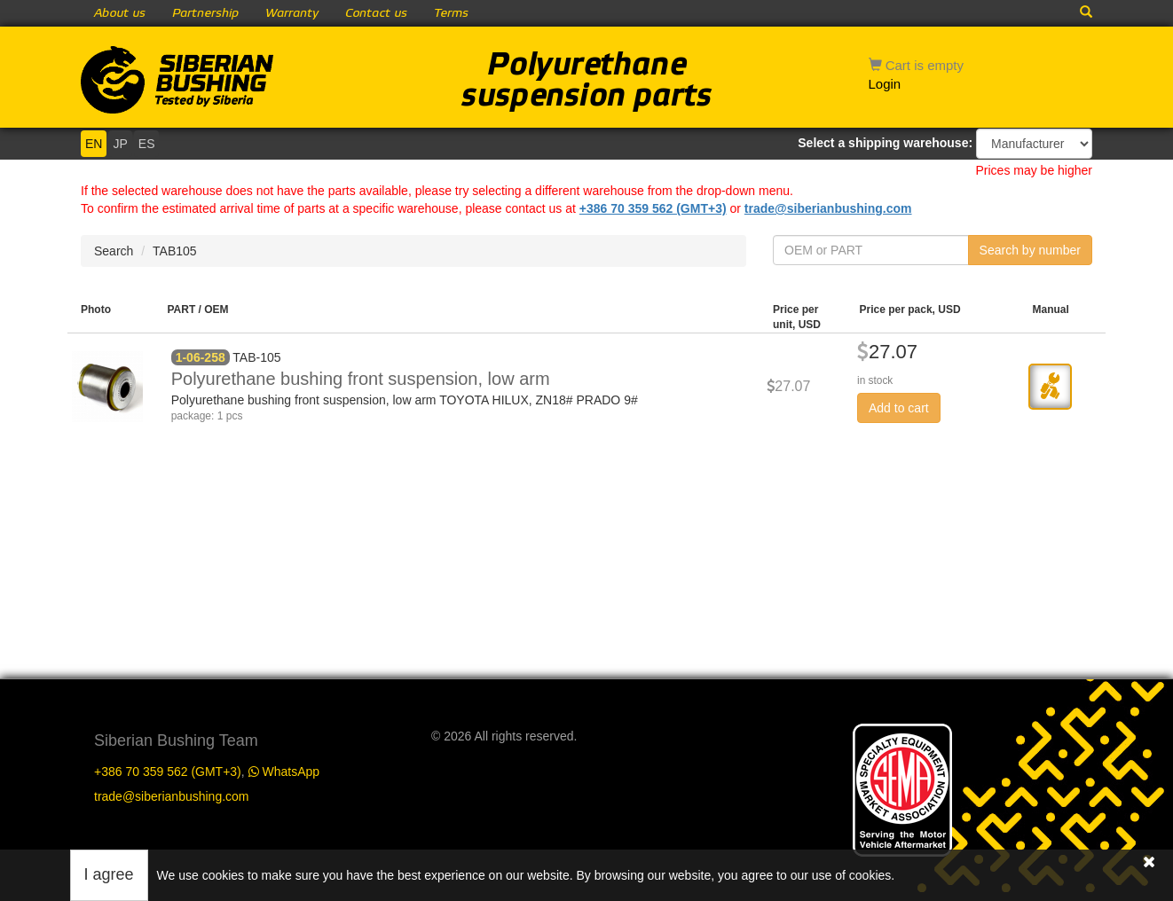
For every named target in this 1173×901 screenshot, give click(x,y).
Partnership (205, 13)
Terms (451, 13)
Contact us (376, 13)
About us (120, 13)
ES (146, 144)
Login (885, 83)
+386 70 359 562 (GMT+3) (653, 208)
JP (120, 144)
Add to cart (899, 408)
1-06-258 (200, 357)
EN (93, 144)
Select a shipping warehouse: (885, 143)
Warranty (292, 13)
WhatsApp (283, 771)
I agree (109, 874)
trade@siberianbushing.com (828, 208)
